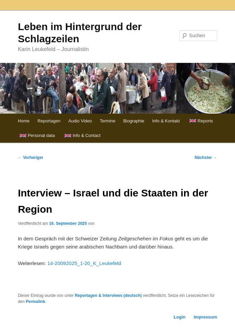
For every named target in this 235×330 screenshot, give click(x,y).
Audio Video (80, 120)
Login (179, 317)
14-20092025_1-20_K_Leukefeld (84, 263)
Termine (107, 120)
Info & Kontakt (166, 120)
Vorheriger (30, 157)
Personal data (41, 135)
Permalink (35, 301)
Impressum (205, 317)
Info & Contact (86, 135)
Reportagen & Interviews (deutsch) (108, 295)
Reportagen (48, 120)
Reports (205, 120)
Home (24, 120)
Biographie (133, 120)
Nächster (205, 157)
